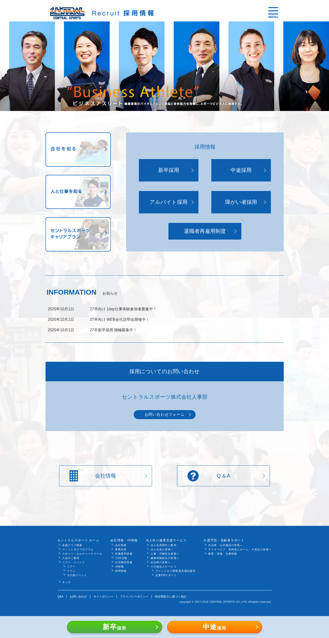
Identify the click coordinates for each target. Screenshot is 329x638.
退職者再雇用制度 (205, 231)
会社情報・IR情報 (124, 540)
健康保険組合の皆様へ (165, 558)
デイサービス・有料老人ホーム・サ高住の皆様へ (240, 549)
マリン (71, 570)
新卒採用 (168, 170)
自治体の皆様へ (161, 562)
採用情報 (121, 570)
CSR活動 (121, 558)
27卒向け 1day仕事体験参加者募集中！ (123, 309)
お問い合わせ (78, 596)
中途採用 (241, 170)
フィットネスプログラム (78, 549)
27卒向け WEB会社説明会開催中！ (120, 319)
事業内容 (121, 549)
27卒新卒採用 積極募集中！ (113, 330)
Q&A (60, 596)
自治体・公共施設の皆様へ (225, 545)
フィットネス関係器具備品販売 (175, 570)
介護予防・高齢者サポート (223, 540)
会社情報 (105, 476)
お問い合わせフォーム (165, 414)
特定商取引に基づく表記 (170, 596)
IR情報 (119, 566)
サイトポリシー (103, 596)
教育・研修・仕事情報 (222, 553)
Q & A (223, 476)
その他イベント (77, 575)
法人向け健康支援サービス (166, 540)
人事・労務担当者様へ (165, 553)
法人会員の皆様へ (162, 549)
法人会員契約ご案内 (164, 545)
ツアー (71, 566)
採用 (114, 627)
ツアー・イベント (73, 562)
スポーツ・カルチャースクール (82, 553)
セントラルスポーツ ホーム (78, 540)
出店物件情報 (123, 562)
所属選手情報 (123, 553)
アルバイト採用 (168, 202)
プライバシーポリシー (134, 596)
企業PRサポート (166, 575)
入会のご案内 (71, 558)
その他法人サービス (164, 566)
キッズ (66, 582)
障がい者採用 (241, 202)
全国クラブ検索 (72, 545)
